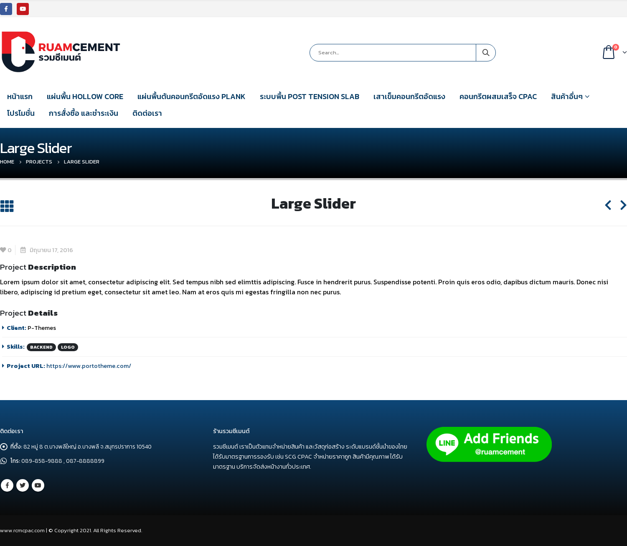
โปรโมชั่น (21, 113)
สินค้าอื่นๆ (567, 96)
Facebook (7, 485)
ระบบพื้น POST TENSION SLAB (309, 96)
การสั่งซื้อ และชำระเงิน (83, 113)
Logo (68, 347)
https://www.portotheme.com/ (88, 365)
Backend (41, 347)
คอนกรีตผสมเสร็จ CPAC (498, 96)
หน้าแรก (20, 96)
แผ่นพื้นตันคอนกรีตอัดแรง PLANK (191, 96)
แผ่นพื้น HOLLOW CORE (85, 96)
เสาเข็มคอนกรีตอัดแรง (409, 96)
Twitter (22, 485)
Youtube (38, 485)
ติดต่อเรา (147, 113)
